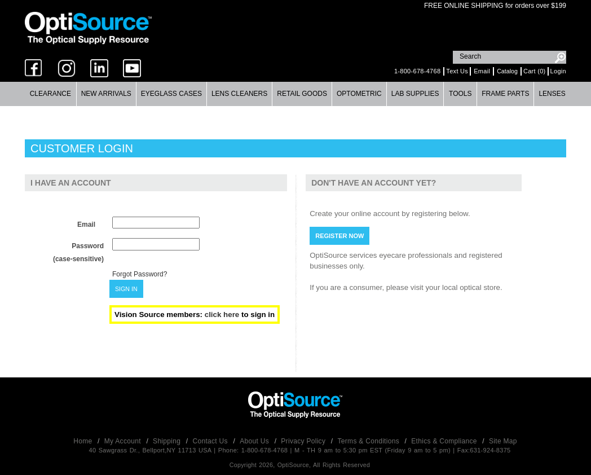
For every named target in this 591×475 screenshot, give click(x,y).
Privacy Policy (304, 441)
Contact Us (211, 441)
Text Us (457, 71)
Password (88, 246)
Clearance (50, 94)
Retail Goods (302, 94)
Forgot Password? (139, 274)
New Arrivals (106, 94)
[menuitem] (51, 94)
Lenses (552, 94)
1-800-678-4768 (417, 71)
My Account (123, 441)
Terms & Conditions (370, 441)
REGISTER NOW (339, 235)
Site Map (503, 441)
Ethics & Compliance (445, 441)
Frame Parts (505, 94)
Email (482, 71)
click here (223, 314)
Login (558, 71)
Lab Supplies (415, 94)
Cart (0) (534, 71)
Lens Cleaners (239, 94)
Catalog (507, 71)
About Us (255, 441)
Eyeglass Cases (171, 94)
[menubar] (295, 94)
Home (83, 441)
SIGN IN (126, 288)
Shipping (168, 441)
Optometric (359, 94)
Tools (460, 94)
